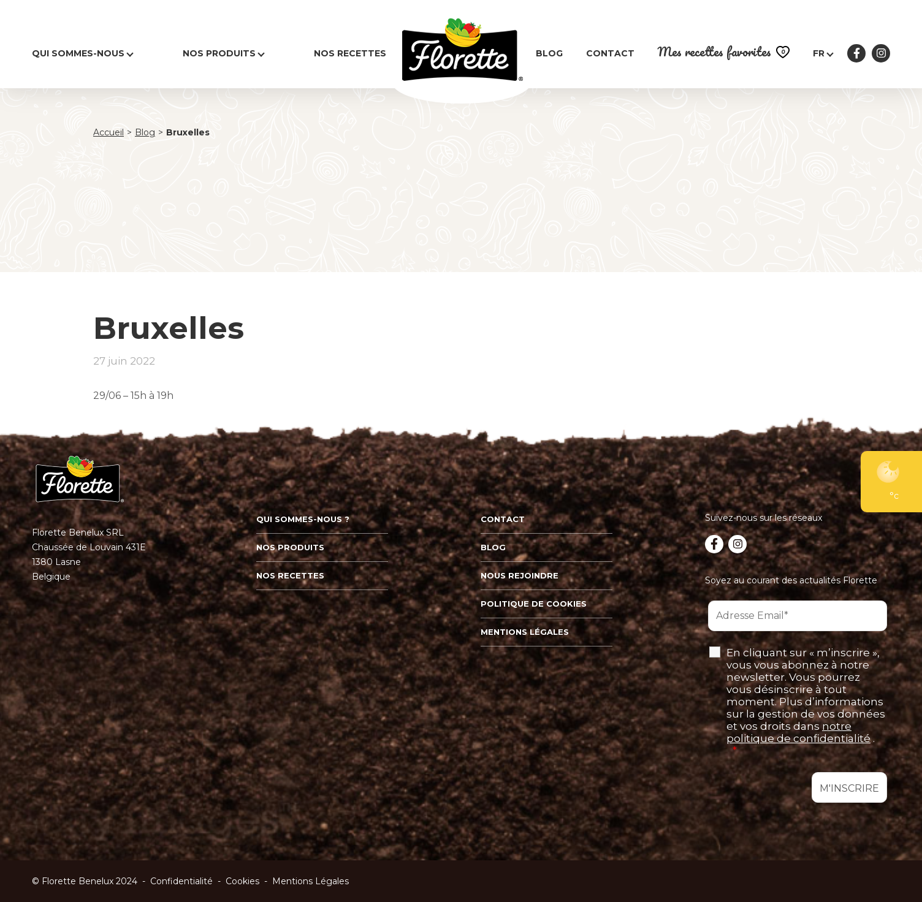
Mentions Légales (310, 881)
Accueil (108, 132)
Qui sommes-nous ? (302, 519)
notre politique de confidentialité (798, 732)
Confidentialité (181, 881)
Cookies (242, 881)
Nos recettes (350, 53)
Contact (610, 53)
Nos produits (219, 53)
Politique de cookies (534, 603)
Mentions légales (525, 632)
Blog (549, 53)
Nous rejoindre (519, 575)
